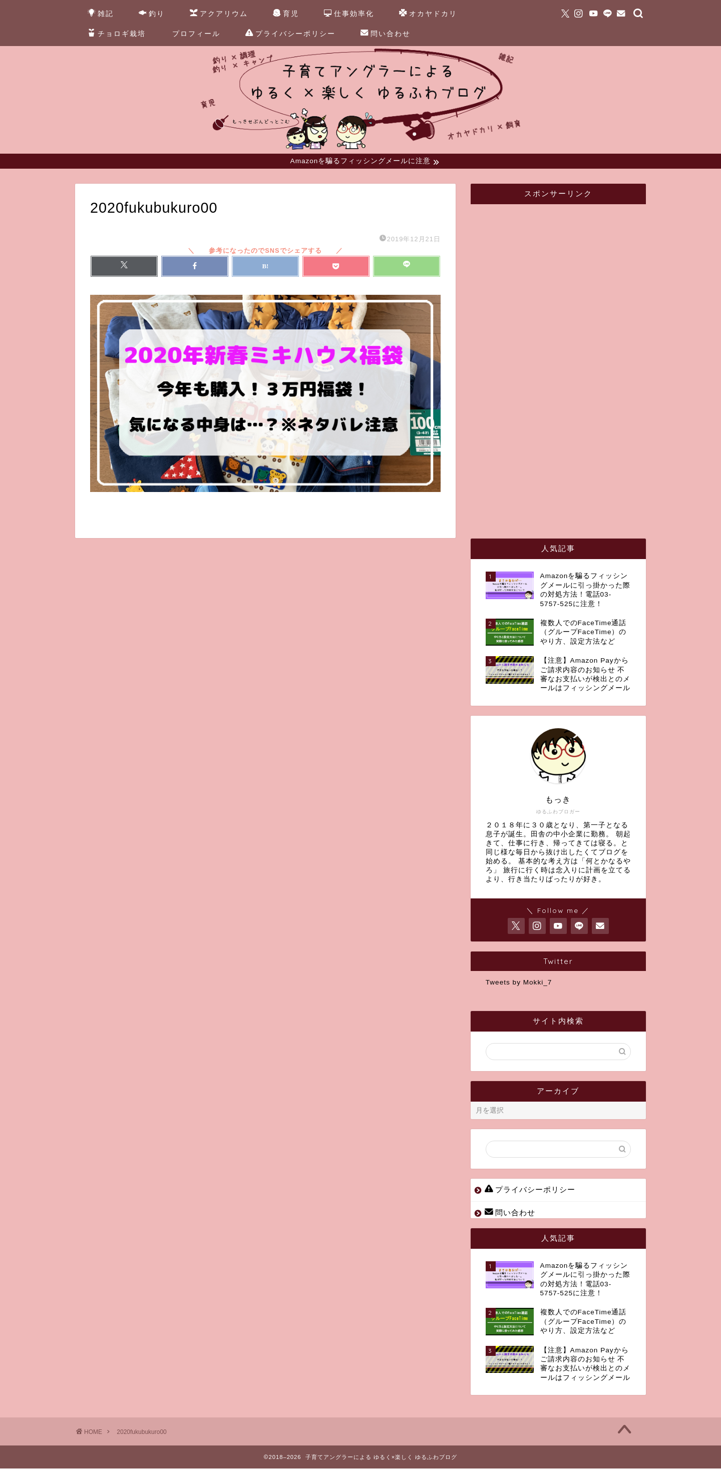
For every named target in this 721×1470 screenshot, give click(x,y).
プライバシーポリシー (290, 34)
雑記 (101, 14)
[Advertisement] (561, 363)
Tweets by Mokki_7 (519, 984)
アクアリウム (219, 14)
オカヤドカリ (428, 14)
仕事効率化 (349, 14)
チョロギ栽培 (117, 34)
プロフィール (196, 33)
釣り (152, 14)
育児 (286, 14)
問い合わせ (385, 34)
